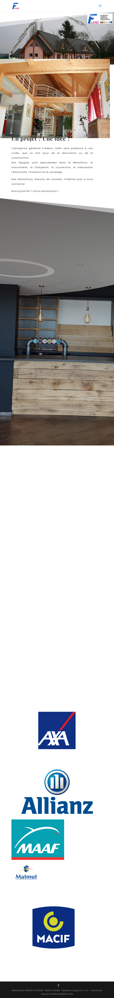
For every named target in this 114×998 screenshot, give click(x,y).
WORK (36, 990)
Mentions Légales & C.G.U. (75, 990)
